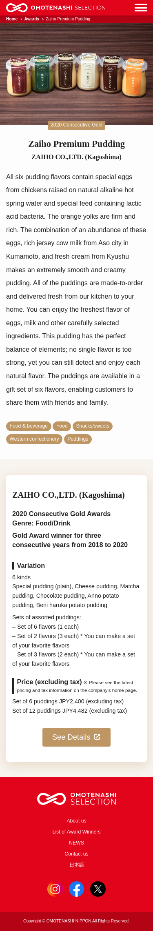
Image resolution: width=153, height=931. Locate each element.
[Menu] (141, 8)
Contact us (76, 854)
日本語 (76, 865)
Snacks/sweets (92, 426)
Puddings (77, 439)
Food (62, 426)
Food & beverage (29, 426)
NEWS (76, 843)
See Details (76, 737)
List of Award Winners (77, 832)
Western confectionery (34, 439)
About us (76, 821)
